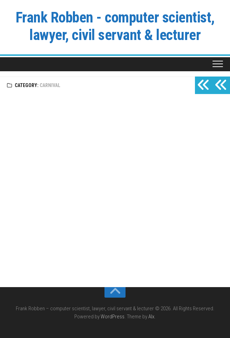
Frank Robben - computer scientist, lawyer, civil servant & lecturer (115, 26)
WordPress (112, 316)
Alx (151, 316)
